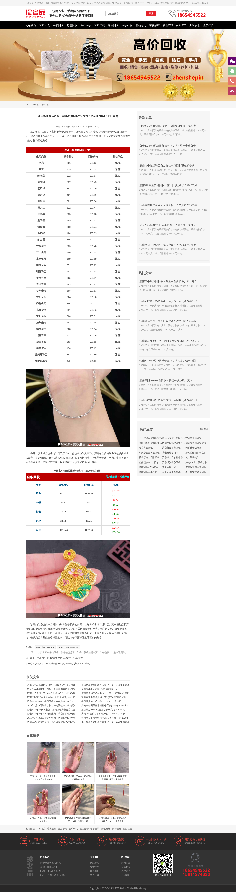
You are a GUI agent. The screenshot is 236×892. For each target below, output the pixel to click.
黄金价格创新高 (170, 452)
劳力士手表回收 (193, 438)
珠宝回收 (113, 25)
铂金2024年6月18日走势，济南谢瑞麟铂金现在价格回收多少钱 (58, 689)
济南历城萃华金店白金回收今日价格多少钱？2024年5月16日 (57, 697)
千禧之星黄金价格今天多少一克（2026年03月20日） (107, 685)
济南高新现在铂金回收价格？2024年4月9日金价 (59, 658)
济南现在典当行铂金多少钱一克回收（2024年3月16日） (171, 400)
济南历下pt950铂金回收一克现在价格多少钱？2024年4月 (63, 663)
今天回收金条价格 (171, 472)
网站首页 (31, 25)
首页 (27, 105)
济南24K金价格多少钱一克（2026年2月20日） (104, 713)
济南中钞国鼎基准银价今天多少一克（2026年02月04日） (110, 705)
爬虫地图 (127, 828)
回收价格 (105, 828)
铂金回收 (45, 105)
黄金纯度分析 (169, 467)
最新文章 (125, 863)
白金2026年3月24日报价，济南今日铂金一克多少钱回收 (171, 125)
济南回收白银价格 (148, 472)
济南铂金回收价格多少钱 (174, 457)
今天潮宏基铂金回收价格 (198, 472)
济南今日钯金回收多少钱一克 (177, 443)
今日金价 (125, 875)
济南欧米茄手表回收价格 (198, 467)
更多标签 (204, 429)
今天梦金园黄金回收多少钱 (152, 452)
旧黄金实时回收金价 (195, 443)
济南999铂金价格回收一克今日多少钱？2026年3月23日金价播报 (59, 722)
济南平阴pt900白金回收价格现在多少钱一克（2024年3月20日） (175, 380)
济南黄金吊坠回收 (171, 447)
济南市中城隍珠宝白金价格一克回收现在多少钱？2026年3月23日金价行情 (182, 165)
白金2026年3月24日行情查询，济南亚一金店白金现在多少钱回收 (176, 145)
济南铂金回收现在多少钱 (198, 452)
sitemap (142, 888)
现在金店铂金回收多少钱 (68, 647)
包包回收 (72, 25)
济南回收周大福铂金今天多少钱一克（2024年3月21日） (171, 301)
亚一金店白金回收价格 (150, 438)
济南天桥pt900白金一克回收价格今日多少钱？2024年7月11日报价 (177, 340)
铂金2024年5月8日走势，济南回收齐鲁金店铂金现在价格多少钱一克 (61, 709)
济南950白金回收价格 (196, 462)
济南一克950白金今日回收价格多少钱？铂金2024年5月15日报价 (59, 701)
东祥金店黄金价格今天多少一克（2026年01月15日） (107, 722)
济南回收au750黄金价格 (151, 467)
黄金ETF (168, 25)
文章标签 (125, 867)
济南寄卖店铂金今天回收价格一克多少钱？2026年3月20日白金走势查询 (180, 205)
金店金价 (84, 828)
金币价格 (73, 828)
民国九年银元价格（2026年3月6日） (99, 689)
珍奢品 (42, 828)
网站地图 (134, 888)
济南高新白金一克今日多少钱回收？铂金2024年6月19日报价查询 (176, 321)
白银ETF (181, 25)
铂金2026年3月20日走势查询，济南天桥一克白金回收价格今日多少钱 (179, 225)
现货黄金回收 (146, 447)
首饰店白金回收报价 (149, 457)
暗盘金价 (51, 828)
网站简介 (94, 863)
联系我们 (94, 871)
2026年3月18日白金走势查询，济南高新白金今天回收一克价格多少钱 (62, 718)
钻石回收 (86, 25)
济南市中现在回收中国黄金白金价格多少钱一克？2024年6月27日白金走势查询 (184, 281)
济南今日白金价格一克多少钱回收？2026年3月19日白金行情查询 (176, 244)
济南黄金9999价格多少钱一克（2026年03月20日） (106, 693)
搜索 (151, 13)
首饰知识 (99, 25)
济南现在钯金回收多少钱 (151, 443)
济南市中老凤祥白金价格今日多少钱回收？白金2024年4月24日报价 (61, 685)
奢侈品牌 (154, 25)
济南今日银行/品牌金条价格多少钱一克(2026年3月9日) (108, 718)
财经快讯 (194, 25)
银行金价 (116, 828)
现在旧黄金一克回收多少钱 (176, 438)
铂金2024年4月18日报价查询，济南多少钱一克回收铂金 (55, 713)
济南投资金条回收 (171, 462)
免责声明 (94, 867)
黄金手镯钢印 (192, 457)
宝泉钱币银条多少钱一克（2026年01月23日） (104, 697)
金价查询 (95, 828)
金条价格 (62, 828)
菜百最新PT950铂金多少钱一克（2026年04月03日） (107, 709)
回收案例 (127, 25)
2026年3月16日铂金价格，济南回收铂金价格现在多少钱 (55, 705)
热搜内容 (125, 871)
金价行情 (208, 25)
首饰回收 (44, 25)
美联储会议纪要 (193, 447)
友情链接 (30, 828)
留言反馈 (94, 875)
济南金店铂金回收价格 (45, 647)
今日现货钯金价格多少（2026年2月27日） (102, 701)
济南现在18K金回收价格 (151, 462)
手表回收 (58, 25)
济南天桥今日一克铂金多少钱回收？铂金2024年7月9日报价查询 (59, 693)
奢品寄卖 (141, 25)
